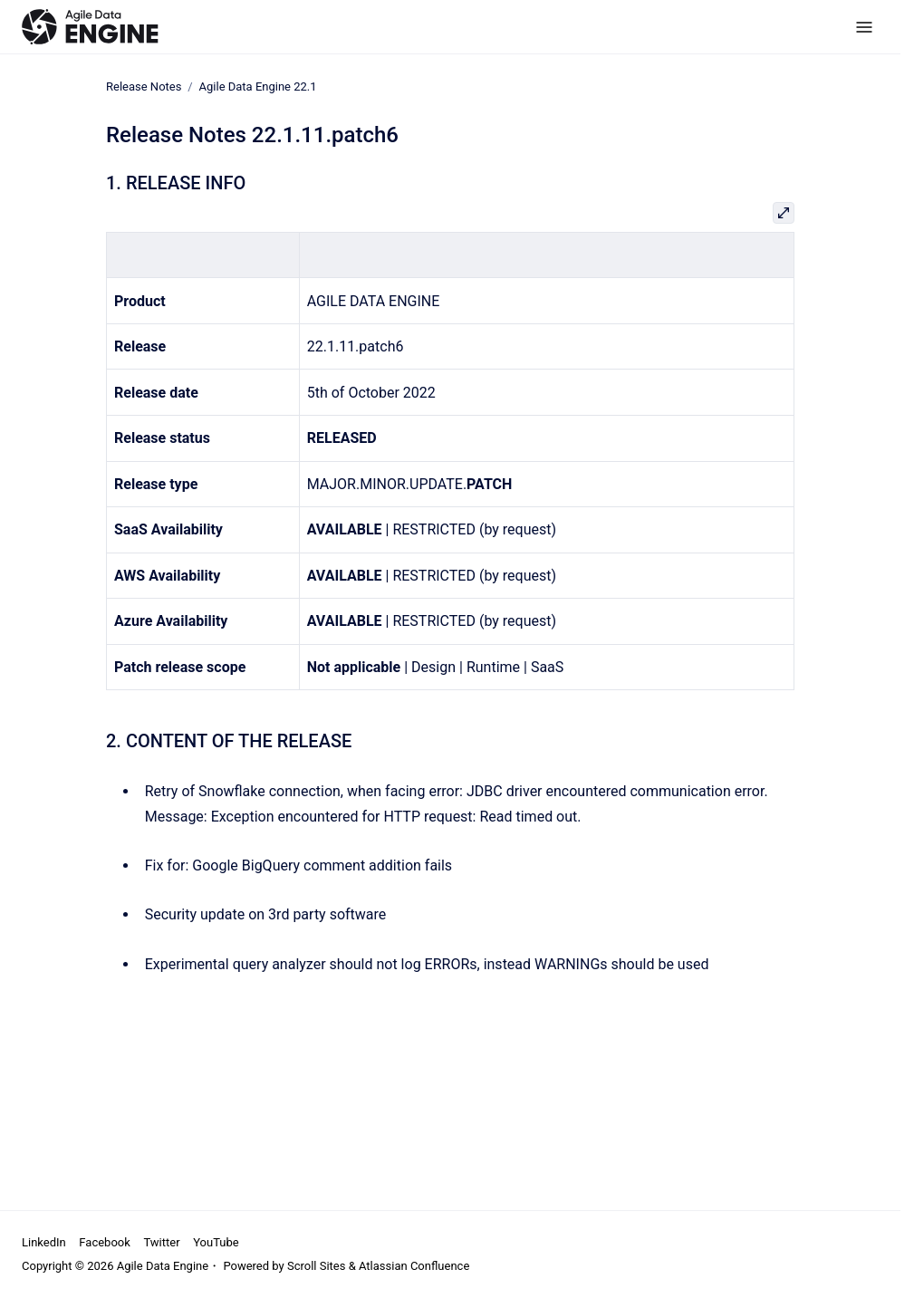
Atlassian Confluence (414, 1266)
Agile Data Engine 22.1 (258, 86)
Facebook (104, 1242)
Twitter (161, 1242)
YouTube (216, 1242)
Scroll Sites (316, 1266)
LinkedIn (44, 1242)
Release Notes (143, 86)
